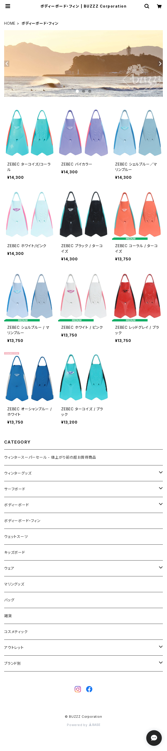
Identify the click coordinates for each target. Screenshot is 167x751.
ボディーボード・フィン (22, 520)
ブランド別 (12, 663)
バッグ (9, 600)
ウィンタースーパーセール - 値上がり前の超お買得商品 (50, 457)
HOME (10, 23)
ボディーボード (16, 505)
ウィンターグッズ (17, 473)
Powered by (83, 725)
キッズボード (14, 552)
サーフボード (14, 489)
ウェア (9, 568)
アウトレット (14, 647)
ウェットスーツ (16, 536)
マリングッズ (14, 584)
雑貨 (8, 616)
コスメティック (16, 631)
